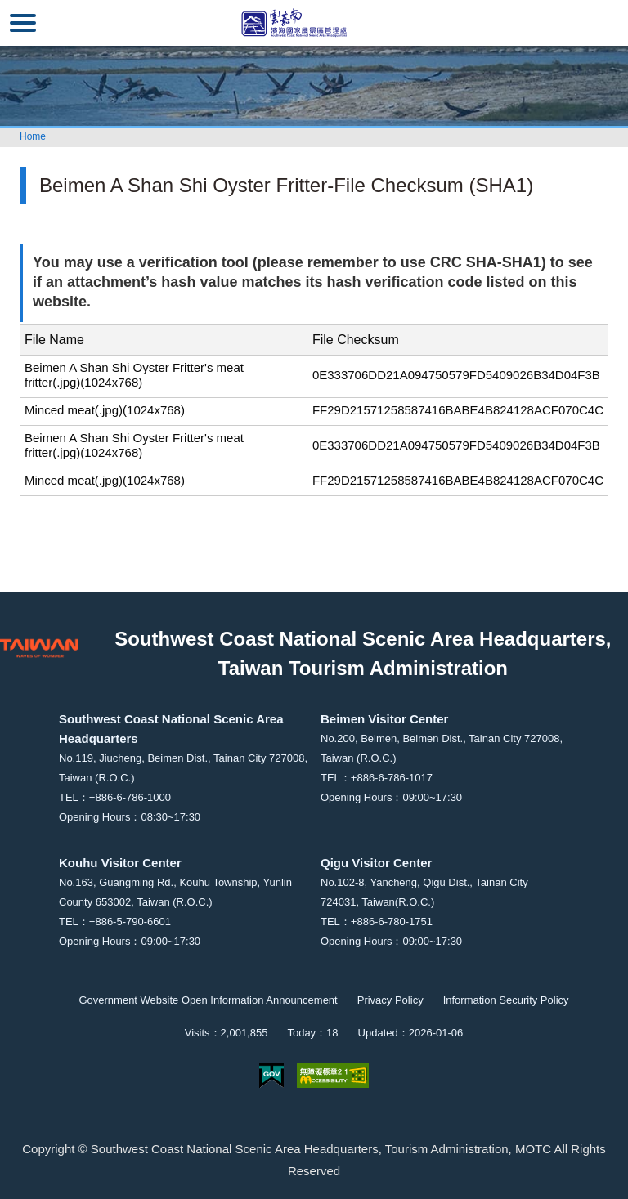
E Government (271, 1075)
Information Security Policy (506, 1000)
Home (33, 136)
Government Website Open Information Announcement (207, 1000)
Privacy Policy (390, 1000)
